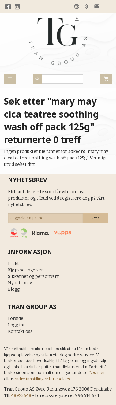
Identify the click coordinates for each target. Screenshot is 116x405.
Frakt (13, 263)
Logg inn (17, 325)
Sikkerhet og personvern (34, 276)
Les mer (97, 372)
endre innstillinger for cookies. (42, 378)
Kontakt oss (20, 331)
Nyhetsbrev (20, 283)
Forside (15, 318)
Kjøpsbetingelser (25, 270)
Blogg (14, 289)
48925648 (21, 395)
